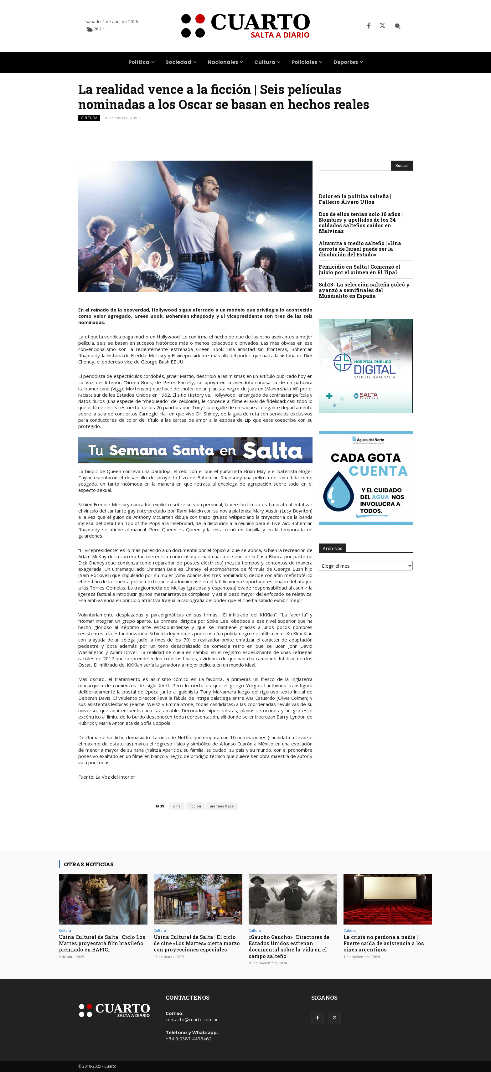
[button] (397, 26)
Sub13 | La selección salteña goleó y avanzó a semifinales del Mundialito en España (364, 290)
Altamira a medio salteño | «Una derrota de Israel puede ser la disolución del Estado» (360, 249)
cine (177, 806)
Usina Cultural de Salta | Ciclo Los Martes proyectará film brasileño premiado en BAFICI (100, 943)
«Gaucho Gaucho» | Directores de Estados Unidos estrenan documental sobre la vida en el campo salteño (291, 946)
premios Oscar (222, 806)
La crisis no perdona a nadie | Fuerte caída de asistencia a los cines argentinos (386, 943)
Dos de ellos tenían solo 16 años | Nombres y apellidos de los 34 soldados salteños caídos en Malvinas (361, 222)
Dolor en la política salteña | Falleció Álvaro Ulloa (355, 199)
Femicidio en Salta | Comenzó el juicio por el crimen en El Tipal (359, 269)
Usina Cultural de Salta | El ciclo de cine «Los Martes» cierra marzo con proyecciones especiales (197, 946)
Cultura (89, 118)
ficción (195, 806)
